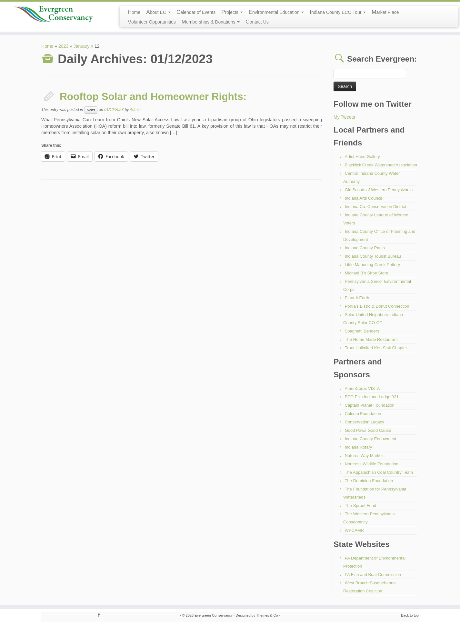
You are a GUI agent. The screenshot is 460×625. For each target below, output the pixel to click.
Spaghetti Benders (362, 331)
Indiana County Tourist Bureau (373, 256)
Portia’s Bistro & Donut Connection (377, 306)
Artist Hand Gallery (362, 156)
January (82, 46)
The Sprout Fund (360, 505)
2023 (63, 46)
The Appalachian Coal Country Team (379, 472)
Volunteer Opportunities (152, 22)
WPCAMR (354, 530)
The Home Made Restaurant (371, 339)
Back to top (410, 615)
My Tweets (344, 117)
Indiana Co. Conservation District (375, 206)
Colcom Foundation (363, 413)
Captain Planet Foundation (370, 405)
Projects (232, 12)
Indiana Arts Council (363, 198)
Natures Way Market (364, 455)
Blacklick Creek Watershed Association (381, 165)
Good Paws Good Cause (368, 430)
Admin (135, 109)
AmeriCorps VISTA (362, 388)
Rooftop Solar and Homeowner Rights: (153, 96)
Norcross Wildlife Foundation (371, 463)
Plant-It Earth (357, 297)
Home (134, 12)
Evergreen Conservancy (214, 615)
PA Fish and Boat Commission (373, 574)
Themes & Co (267, 615)
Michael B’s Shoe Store (366, 273)
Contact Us (256, 22)
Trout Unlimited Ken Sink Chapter (376, 347)
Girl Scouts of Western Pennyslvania (379, 189)
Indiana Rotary (358, 447)
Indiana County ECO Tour (338, 12)
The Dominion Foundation (369, 480)
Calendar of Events (195, 12)
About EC (158, 12)
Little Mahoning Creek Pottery (372, 264)
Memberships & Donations (211, 22)
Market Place (385, 12)
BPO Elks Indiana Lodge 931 (372, 396)
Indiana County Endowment (370, 438)
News (91, 110)
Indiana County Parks (365, 247)
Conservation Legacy (364, 422)
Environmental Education (276, 12)
